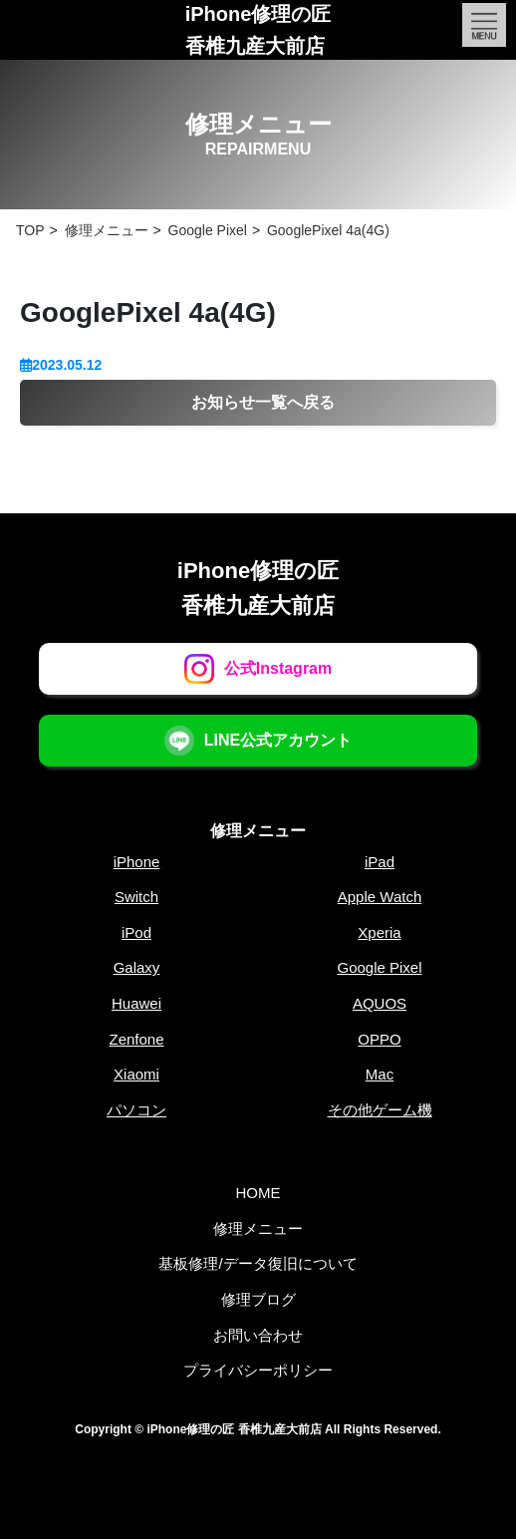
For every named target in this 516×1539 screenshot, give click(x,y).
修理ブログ (258, 1299)
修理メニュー (258, 830)
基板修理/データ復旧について (257, 1263)
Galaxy (137, 967)
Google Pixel (379, 967)
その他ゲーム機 (380, 1109)
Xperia (379, 932)
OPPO (379, 1039)
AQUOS (379, 1003)
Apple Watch (380, 896)
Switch (136, 896)
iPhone (137, 861)
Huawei (136, 1003)
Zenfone (136, 1039)
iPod (136, 932)
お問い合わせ (258, 1335)
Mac (379, 1074)
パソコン (136, 1109)
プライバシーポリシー (258, 1370)
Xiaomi (136, 1074)
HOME (258, 1192)
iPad (379, 861)
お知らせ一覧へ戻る (263, 402)
